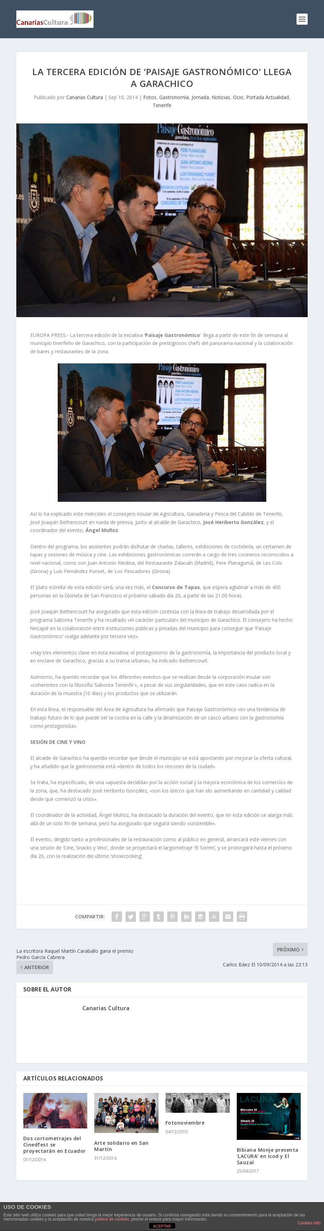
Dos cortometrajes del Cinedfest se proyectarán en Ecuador (54, 1144)
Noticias (221, 97)
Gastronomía (174, 97)
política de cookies (112, 1219)
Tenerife (162, 105)
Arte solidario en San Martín (121, 1146)
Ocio (238, 97)
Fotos (149, 97)
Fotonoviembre (185, 1122)
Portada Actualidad (267, 97)
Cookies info (309, 1223)
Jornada (200, 97)
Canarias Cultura (84, 97)
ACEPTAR (162, 1226)
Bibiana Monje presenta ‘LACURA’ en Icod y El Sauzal (268, 1156)
